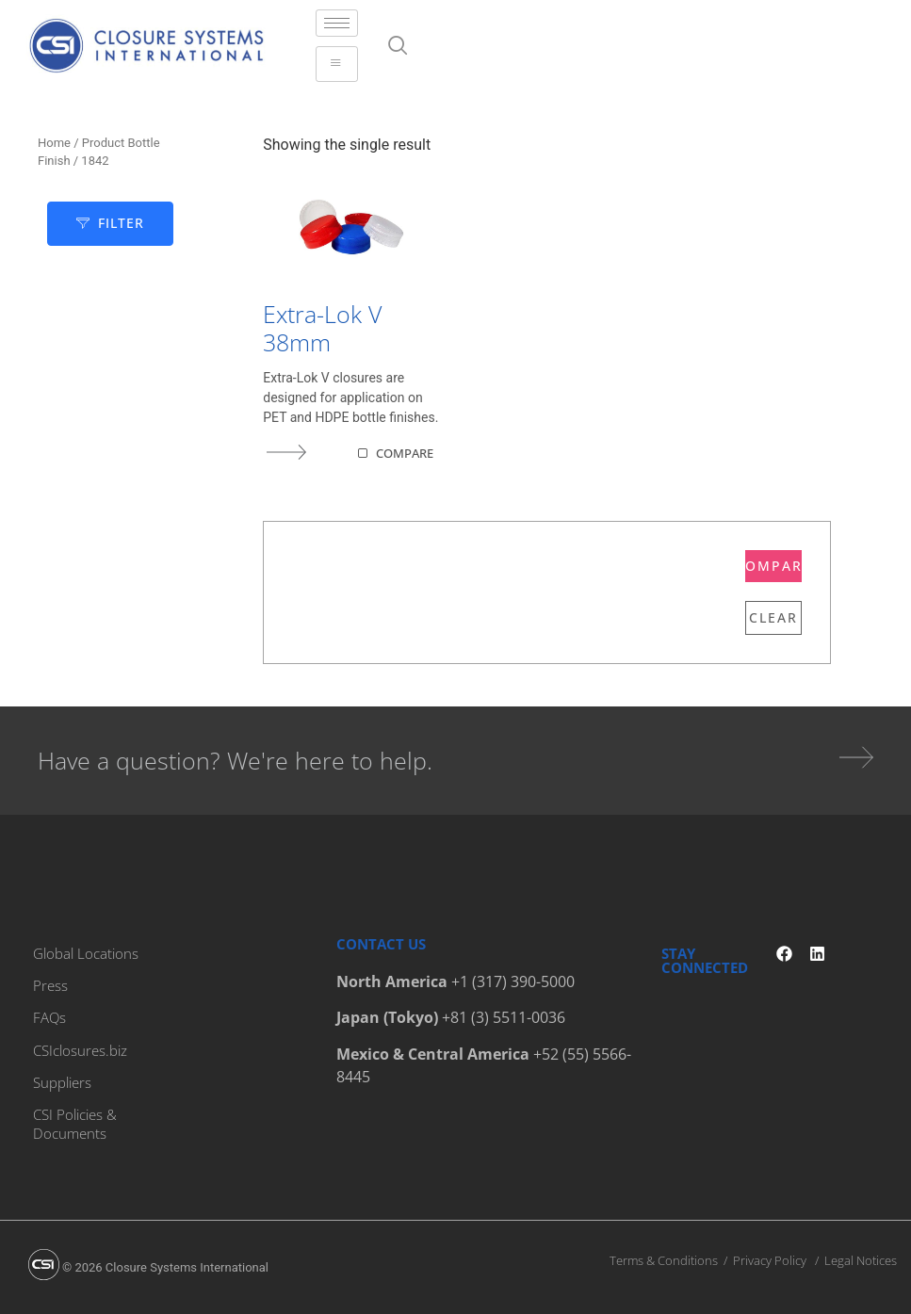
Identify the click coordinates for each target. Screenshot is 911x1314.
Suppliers (62, 1081)
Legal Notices (860, 1259)
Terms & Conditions (664, 1259)
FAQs (49, 1017)
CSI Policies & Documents (75, 1123)
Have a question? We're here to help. (235, 760)
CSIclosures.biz (80, 1049)
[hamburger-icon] (337, 23)
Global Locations (85, 953)
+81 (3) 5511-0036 (503, 1017)
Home (54, 143)
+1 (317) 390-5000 (513, 981)
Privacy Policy (769, 1259)
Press (50, 985)
